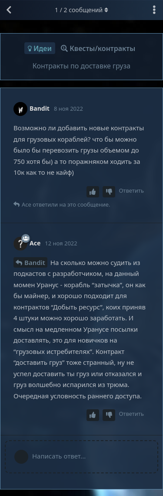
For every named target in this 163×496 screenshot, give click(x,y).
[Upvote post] (93, 192)
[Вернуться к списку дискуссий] (8, 10)
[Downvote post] (109, 192)
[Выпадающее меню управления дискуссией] (154, 10)
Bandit (34, 262)
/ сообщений (81, 10)
